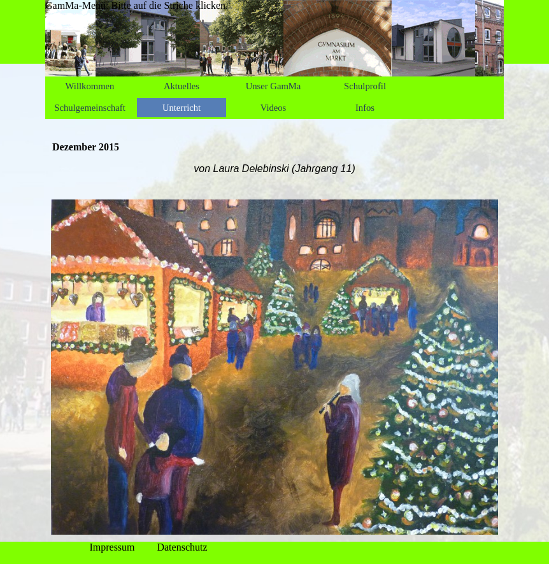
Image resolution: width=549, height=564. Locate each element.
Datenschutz (182, 547)
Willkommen (90, 86)
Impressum (111, 547)
